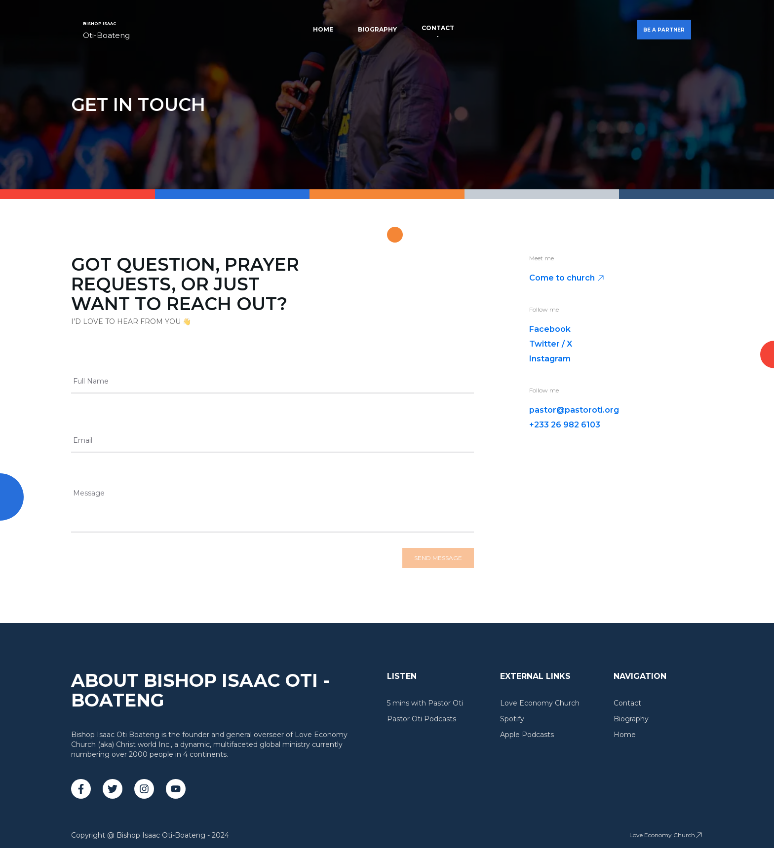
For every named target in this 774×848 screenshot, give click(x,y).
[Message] (272, 514)
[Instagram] (144, 789)
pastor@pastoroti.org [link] (574, 410)
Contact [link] (438, 28)
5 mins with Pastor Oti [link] (425, 703)
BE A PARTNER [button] (664, 30)
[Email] (272, 444)
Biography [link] (377, 29)
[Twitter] (112, 789)
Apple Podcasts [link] (527, 734)
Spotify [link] (512, 718)
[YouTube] (176, 789)
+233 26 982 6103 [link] (564, 424)
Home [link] (323, 29)
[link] (106, 29)
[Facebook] (81, 789)
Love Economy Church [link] (540, 703)
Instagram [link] (550, 358)
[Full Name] (272, 384)
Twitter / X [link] (550, 344)
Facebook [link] (550, 329)
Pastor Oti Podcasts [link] (421, 718)
